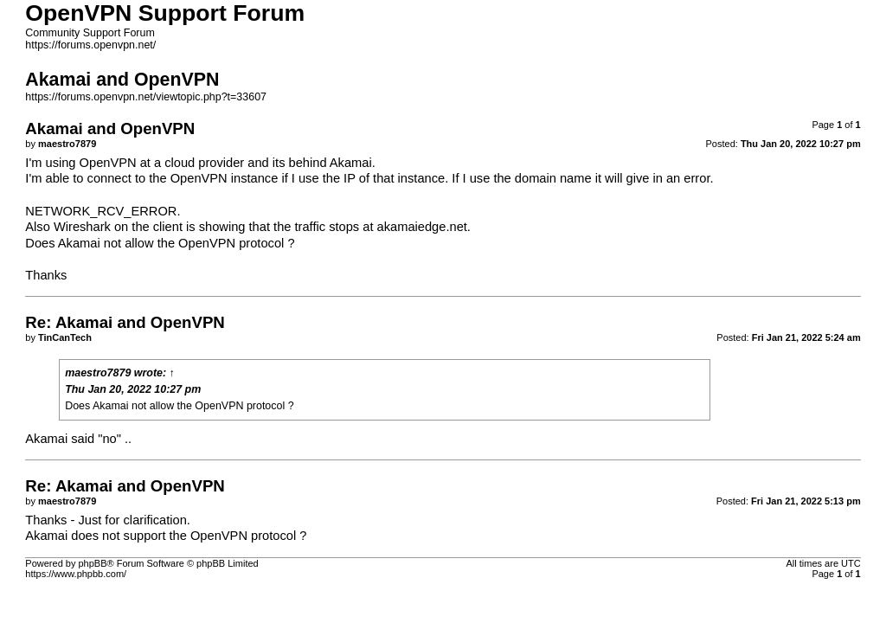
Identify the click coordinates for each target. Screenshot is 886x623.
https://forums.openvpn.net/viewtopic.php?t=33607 (145, 97)
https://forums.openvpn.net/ (90, 45)
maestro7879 (98, 373)
